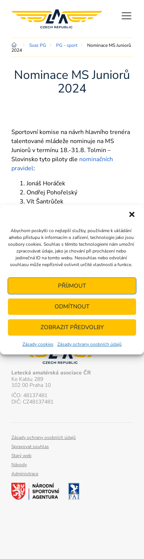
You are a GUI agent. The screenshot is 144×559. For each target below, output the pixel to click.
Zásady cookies (37, 344)
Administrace (24, 474)
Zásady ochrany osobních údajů (89, 344)
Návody (19, 465)
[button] (131, 215)
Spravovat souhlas (30, 447)
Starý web (21, 456)
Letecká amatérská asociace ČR (56, 18)
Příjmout (72, 286)
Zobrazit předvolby (72, 327)
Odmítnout (72, 306)
